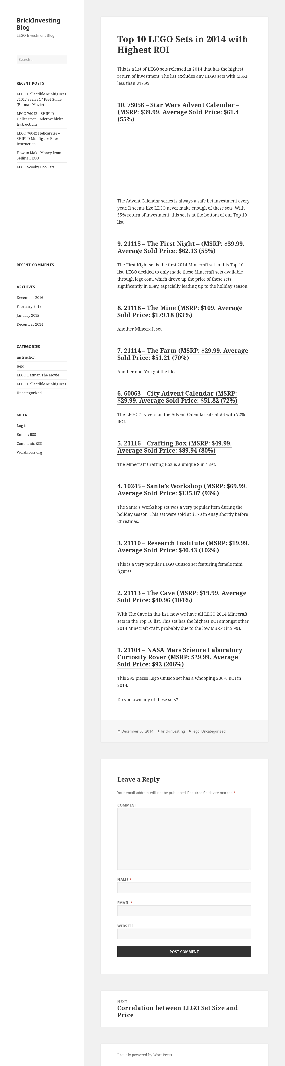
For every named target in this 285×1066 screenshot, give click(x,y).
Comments (29, 443)
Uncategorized (29, 392)
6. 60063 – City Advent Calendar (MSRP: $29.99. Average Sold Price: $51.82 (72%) (177, 396)
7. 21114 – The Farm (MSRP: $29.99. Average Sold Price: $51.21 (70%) (182, 354)
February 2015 (29, 306)
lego (20, 366)
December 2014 (30, 324)
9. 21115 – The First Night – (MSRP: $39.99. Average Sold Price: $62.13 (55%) (180, 247)
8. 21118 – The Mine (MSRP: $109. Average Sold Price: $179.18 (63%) (179, 311)
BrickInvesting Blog (39, 23)
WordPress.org (29, 452)
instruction (26, 357)
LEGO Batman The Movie (38, 375)
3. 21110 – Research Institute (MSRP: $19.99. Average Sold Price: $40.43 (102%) (183, 546)
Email (124, 902)
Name (124, 879)
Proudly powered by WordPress (144, 1054)
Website (125, 925)
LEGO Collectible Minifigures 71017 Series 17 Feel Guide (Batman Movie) (41, 99)
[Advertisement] (42, 217)
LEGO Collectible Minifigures (41, 384)
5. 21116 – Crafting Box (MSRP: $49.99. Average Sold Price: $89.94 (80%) (174, 446)
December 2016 (30, 297)
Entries (26, 434)
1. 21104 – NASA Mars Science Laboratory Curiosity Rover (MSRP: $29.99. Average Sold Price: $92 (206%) (179, 657)
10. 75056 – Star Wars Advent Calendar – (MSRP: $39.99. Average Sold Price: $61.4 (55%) (178, 112)
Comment (127, 805)
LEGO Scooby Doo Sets (35, 167)
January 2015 (28, 315)
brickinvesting (173, 731)
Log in (22, 425)
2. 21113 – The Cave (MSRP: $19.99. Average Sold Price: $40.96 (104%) (181, 596)
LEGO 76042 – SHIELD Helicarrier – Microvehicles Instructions (40, 119)
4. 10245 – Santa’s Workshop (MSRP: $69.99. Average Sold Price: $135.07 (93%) (182, 489)
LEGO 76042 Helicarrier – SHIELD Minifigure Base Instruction (38, 138)
